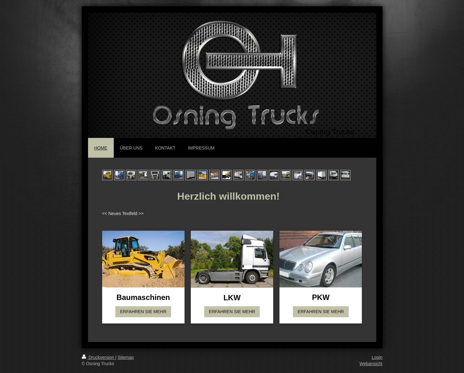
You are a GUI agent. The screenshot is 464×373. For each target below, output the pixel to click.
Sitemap (126, 357)
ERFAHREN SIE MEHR (143, 311)
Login (377, 357)
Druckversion (98, 357)
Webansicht (371, 363)
